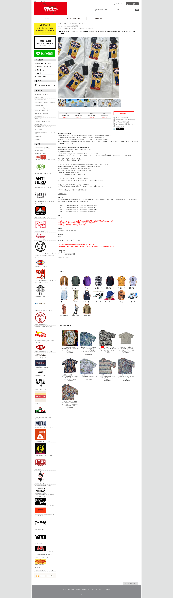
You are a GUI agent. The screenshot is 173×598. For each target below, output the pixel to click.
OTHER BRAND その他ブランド (43, 554)
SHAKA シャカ (40, 477)
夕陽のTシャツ (62, 194)
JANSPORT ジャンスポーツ (42, 364)
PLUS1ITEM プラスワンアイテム (44, 570)
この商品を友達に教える (122, 122)
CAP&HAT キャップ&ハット (43, 126)
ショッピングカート (132, 4)
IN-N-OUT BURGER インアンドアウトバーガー (45, 336)
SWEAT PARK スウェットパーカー (45, 102)
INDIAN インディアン (41, 356)
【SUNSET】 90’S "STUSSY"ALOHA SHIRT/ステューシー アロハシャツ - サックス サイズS (70, 341)
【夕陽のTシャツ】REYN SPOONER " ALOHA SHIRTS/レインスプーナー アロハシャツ (126, 368)
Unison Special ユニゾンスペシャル (45, 502)
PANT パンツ (39, 118)
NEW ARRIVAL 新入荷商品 (42, 148)
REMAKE (37, 567)
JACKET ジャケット (41, 97)
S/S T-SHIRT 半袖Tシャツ (42, 113)
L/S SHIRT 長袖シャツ (41, 105)
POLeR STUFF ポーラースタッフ (44, 435)
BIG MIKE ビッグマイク (41, 225)
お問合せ (99, 18)
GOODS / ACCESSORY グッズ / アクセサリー (45, 133)
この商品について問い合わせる (124, 124)
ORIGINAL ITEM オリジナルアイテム (45, 157)
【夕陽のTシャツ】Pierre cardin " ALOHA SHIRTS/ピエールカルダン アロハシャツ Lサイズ (107, 341)
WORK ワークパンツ (79, 23)
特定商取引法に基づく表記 (83, 589)
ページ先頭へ (130, 583)
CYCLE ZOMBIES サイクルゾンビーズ (45, 247)
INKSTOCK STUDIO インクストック (45, 348)
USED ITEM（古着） (40, 153)
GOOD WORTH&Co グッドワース (44, 318)
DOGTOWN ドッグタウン (42, 290)
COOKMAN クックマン (41, 236)
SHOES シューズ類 (40, 124)
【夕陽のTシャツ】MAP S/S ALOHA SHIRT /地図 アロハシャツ (88, 367)
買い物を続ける (120, 126)
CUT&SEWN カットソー (42, 116)
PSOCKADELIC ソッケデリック (43, 449)
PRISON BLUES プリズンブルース (44, 424)
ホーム (47, 18)
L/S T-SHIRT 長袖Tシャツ (42, 108)
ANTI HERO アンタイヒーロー (43, 181)
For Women (38, 136)
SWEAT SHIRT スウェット (42, 100)
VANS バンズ (40, 538)
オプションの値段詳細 (122, 117)
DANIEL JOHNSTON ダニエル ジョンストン (45, 256)
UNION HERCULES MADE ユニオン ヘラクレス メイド (45, 492)
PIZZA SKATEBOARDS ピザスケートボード (45, 412)
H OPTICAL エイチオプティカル (43, 326)
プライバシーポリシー (98, 589)
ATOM (50, 576)
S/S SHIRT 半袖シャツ (41, 110)
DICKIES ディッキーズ (41, 263)
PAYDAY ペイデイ (40, 397)
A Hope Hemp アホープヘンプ (43, 168)
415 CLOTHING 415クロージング (44, 549)
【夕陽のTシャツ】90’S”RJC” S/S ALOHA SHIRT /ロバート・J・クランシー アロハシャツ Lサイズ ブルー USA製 (70, 368)
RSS (42, 576)
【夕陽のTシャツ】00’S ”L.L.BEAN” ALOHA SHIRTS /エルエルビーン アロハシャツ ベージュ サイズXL (126, 341)
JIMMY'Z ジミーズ (40, 373)
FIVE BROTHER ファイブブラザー (44, 304)
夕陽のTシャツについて (73, 18)
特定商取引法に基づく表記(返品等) (125, 119)
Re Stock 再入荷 (39, 150)
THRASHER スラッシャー (42, 524)
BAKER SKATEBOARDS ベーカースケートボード (45, 196)
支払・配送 (71, 589)
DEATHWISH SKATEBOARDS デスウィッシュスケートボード (45, 276)
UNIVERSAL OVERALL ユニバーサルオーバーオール (45, 512)
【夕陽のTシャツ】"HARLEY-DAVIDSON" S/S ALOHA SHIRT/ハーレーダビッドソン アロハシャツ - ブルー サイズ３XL (88, 342)
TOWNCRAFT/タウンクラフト (43, 485)
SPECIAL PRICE (40, 562)
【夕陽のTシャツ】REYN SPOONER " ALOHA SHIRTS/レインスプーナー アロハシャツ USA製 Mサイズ (70, 395)
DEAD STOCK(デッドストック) (43, 557)
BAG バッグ (38, 129)
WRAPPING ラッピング (42, 94)
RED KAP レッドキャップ (42, 463)
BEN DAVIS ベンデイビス (42, 211)
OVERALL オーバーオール (42, 121)
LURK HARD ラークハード (42, 383)
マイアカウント (120, 4)
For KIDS (37, 139)
